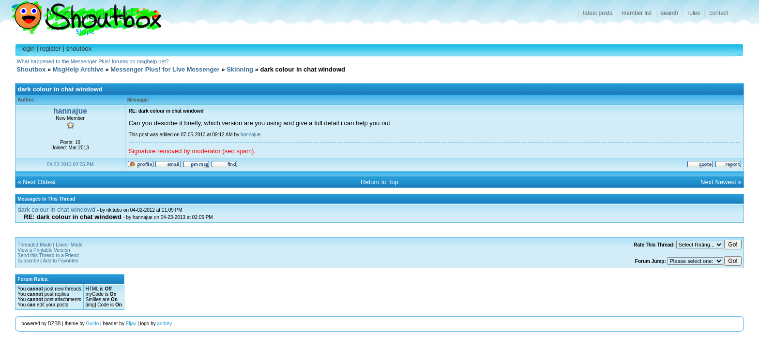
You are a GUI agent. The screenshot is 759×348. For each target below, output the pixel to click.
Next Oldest (39, 182)
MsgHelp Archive (78, 69)
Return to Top (379, 182)
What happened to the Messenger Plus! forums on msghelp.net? (92, 61)
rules (693, 13)
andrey (164, 323)
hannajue (70, 111)
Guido (92, 323)
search (669, 13)
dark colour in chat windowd (56, 209)
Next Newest (718, 182)
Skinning (240, 69)
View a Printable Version (43, 250)
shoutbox (78, 48)
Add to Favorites (60, 260)
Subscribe (28, 260)
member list (637, 13)
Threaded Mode (34, 244)
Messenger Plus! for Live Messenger (164, 69)
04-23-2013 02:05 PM (70, 164)
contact (718, 13)
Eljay (131, 323)
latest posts (598, 13)
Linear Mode (69, 244)
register (50, 48)
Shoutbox (80, 15)
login (27, 48)
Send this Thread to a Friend (48, 255)
